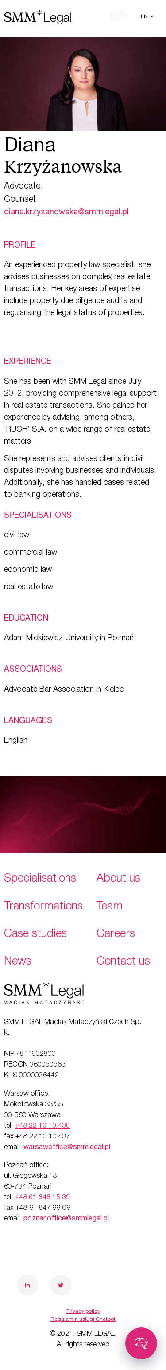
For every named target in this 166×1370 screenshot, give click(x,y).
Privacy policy (83, 1311)
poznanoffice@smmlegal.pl (66, 1219)
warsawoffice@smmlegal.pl (66, 1147)
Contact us (123, 962)
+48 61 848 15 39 (42, 1197)
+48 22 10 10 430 (42, 1126)
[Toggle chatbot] (141, 1343)
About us (118, 879)
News (17, 962)
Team (110, 907)
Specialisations (40, 879)
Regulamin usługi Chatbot (83, 1319)
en (145, 17)
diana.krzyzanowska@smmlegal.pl (66, 213)
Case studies (35, 934)
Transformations (43, 907)
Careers (116, 934)
